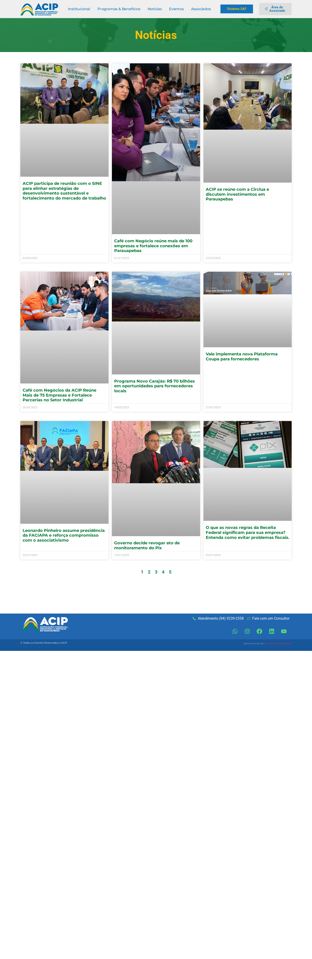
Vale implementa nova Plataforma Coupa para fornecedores (242, 357)
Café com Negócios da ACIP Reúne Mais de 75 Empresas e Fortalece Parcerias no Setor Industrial (59, 395)
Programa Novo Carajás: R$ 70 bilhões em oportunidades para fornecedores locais (154, 386)
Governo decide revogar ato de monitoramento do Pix (147, 545)
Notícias (155, 9)
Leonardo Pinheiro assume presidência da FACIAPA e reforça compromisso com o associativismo (64, 535)
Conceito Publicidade (278, 643)
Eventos (176, 9)
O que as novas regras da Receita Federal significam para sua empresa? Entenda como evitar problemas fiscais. (247, 532)
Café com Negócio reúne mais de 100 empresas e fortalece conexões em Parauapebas (153, 245)
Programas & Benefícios (118, 9)
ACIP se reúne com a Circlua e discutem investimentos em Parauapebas (237, 194)
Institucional (79, 9)
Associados (201, 9)
